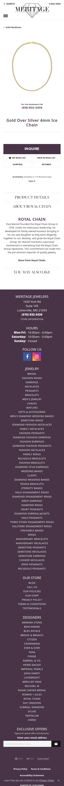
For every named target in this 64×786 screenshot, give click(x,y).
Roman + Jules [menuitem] (32, 694)
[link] (53, 4)
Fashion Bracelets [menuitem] (32, 462)
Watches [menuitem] (32, 407)
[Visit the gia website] (19, 758)
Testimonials (32, 608)
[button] (9, 4)
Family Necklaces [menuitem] (32, 428)
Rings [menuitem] (32, 534)
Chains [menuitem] (32, 403)
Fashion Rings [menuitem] (32, 378)
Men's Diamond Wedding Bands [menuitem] (32, 416)
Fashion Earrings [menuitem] (32, 441)
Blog (32, 582)
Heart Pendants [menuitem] (32, 509)
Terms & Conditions (32, 604)
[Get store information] (32, 319)
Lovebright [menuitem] (32, 677)
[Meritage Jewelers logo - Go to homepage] (32, 10)
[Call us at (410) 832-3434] (32, 314)
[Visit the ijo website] (30, 758)
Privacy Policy (32, 599)
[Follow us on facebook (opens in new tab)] (27, 356)
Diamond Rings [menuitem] (31, 505)
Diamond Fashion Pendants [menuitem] (32, 445)
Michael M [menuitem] (32, 686)
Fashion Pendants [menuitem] (32, 433)
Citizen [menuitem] (32, 639)
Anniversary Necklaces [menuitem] (32, 543)
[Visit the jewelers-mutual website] (43, 758)
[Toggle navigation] (5, 15)
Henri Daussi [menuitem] (32, 664)
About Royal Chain (32, 206)
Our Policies (32, 591)
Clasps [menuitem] (32, 475)
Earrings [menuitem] (32, 382)
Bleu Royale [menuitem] (32, 631)
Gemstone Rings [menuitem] (32, 420)
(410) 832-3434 (32, 108)
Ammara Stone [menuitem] (32, 622)
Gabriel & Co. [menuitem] (32, 660)
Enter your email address (32, 737)
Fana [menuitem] (32, 652)
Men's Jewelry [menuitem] (31, 399)
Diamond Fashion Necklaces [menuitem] (32, 424)
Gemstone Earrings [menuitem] (32, 555)
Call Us (32, 587)
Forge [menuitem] (32, 656)
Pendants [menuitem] (32, 390)
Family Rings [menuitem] (32, 454)
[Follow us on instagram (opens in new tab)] (36, 356)
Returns (46, 165)
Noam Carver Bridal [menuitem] (32, 690)
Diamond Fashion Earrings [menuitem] (32, 437)
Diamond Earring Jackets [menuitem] (32, 513)
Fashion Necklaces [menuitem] (32, 450)
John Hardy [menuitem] (32, 673)
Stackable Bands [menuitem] (32, 530)
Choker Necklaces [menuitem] (32, 560)
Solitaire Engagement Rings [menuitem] (32, 526)
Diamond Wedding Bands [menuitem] (32, 479)
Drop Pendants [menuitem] (31, 564)
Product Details (32, 197)
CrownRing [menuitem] (32, 643)
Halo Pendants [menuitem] (32, 517)
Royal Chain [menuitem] (32, 698)
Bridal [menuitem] (32, 373)
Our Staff (32, 595)
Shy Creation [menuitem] (32, 703)
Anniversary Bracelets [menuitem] (32, 539)
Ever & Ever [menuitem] (32, 647)
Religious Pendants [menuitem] (32, 568)
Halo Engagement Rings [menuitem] (32, 492)
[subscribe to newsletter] (56, 744)
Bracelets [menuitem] (32, 395)
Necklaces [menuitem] (32, 386)
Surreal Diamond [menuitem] (32, 707)
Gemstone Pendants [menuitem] (32, 547)
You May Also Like (32, 272)
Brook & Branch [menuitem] (32, 635)
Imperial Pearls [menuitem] (32, 669)
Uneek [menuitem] (32, 719)
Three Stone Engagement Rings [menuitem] (32, 522)
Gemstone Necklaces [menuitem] (32, 551)
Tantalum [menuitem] (32, 715)
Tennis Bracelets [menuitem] (32, 483)
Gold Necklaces (13, 27)
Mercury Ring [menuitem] (31, 681)
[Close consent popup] (59, 781)
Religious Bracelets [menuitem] (32, 458)
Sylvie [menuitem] (32, 711)
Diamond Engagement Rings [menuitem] (32, 496)
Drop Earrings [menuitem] (32, 500)
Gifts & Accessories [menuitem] (32, 411)
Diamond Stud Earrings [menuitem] (32, 467)
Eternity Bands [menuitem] (32, 488)
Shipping (18, 165)
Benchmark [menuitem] (32, 626)
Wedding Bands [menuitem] (32, 471)
